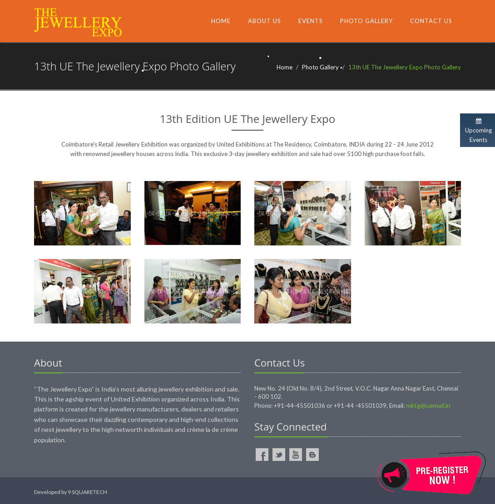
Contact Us (431, 20)
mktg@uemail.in (428, 405)
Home (221, 20)
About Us (264, 20)
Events (310, 20)
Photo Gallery (366, 20)
